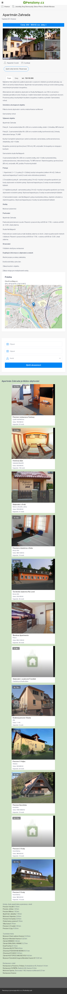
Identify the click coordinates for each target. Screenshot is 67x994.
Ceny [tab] (16, 78)
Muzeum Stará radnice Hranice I (14, 936)
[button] (33, 304)
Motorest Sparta (8, 970)
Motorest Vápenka (9, 916)
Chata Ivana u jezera (10, 921)
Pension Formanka (9, 919)
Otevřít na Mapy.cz (11, 281)
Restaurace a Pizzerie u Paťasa (13, 966)
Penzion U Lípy (8, 928)
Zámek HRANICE (8, 941)
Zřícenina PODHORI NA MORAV (13, 951)
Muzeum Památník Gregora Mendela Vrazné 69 (19, 958)
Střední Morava (49, 7)
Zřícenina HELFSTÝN (10, 948)
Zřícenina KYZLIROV (9, 953)
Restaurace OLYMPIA (10, 968)
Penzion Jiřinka (8, 909)
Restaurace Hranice (9, 973)
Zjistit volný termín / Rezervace (16, 69)
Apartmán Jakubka (9, 914)
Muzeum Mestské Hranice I (12, 939)
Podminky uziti (27, 990)
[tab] (27, 78)
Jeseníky (18, 7)
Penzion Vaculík (8, 907)
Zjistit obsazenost (33, 365)
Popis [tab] (9, 78)
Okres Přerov (38, 7)
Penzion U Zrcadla (9, 926)
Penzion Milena (8, 911)
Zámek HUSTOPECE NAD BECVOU (14, 955)
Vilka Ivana (6, 924)
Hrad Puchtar (7, 946)
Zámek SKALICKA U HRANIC (12, 943)
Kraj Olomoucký (27, 7)
